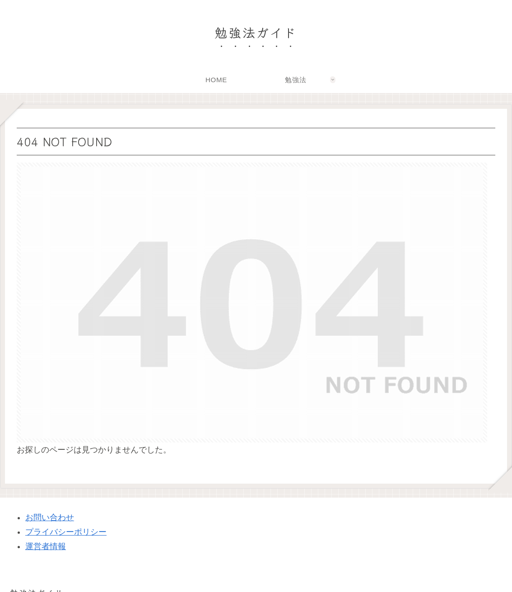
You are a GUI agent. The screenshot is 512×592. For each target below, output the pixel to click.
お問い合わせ (49, 517)
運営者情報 (45, 546)
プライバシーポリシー (66, 531)
